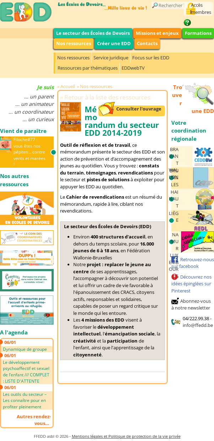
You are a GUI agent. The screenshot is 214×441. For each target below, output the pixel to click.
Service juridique (110, 57)
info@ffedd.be (198, 325)
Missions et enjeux (157, 33)
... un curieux (38, 119)
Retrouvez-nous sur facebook (192, 263)
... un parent (39, 96)
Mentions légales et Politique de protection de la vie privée (126, 436)
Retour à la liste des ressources (107, 97)
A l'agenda (14, 332)
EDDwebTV (133, 68)
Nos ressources (73, 43)
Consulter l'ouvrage (138, 109)
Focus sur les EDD (150, 57)
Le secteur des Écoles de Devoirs (93, 33)
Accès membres (201, 8)
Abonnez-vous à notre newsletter (191, 304)
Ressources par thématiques (88, 68)
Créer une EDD (114, 43)
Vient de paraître (23, 130)
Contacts (147, 43)
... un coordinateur (31, 111)
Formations (198, 33)
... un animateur (34, 104)
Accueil (67, 86)
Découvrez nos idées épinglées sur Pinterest (191, 284)
